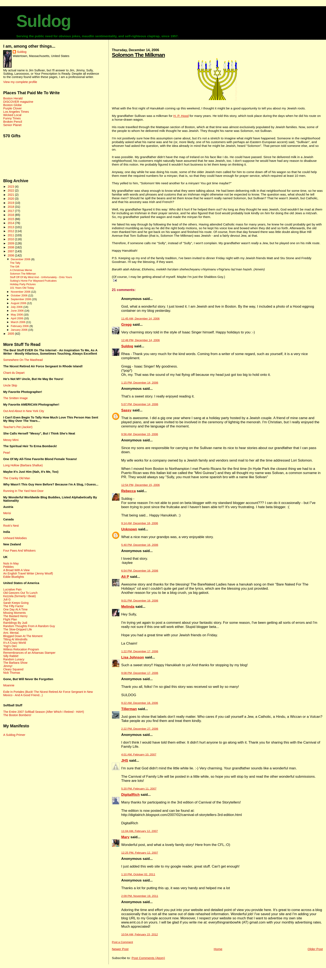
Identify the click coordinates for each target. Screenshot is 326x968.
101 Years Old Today (22, 287)
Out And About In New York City (23, 411)
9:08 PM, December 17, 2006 (139, 673)
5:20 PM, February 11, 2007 (138, 788)
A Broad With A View (16, 570)
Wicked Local (12, 115)
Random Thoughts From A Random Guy (29, 626)
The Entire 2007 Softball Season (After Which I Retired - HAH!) (43, 711)
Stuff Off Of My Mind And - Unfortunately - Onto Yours (41, 277)
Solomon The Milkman (138, 55)
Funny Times (12, 118)
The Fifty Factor (13, 606)
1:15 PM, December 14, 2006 (139, 382)
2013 (11, 227)
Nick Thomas (11, 672)
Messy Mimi (11, 440)
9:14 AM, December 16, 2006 (139, 523)
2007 (11, 251)
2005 (11, 333)
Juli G (7, 599)
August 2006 (19, 303)
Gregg (126, 325)
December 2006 (21, 259)
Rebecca (128, 491)
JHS (124, 761)
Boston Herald (12, 98)
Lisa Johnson (132, 657)
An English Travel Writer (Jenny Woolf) (28, 573)
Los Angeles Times (16, 111)
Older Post (315, 949)
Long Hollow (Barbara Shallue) (23, 465)
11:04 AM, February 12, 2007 (139, 831)
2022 (11, 190)
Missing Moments (14, 612)
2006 (11, 255)
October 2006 (19, 295)
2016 (11, 215)
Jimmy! (7, 666)
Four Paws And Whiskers (19, 550)
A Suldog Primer (14, 735)
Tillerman (129, 709)
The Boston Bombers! (17, 715)
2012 (11, 231)
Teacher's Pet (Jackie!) (17, 427)
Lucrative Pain (12, 589)
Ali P (125, 577)
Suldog (43, 21)
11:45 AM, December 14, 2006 (140, 318)
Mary (125, 837)
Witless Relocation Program (21, 649)
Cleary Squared (13, 669)
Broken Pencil (12, 121)
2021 (11, 194)
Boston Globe (12, 105)
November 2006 (21, 291)
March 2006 (18, 322)
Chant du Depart (13, 372)
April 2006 (17, 318)
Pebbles (8, 566)
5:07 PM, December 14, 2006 (139, 404)
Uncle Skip (10, 385)
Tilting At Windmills (15, 639)
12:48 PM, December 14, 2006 (140, 340)
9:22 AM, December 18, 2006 (139, 702)
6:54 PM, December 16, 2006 (139, 570)
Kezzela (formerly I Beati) (19, 596)
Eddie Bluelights (13, 576)
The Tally (15, 262)
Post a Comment (122, 942)
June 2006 (18, 310)
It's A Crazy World (14, 642)
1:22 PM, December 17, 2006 (139, 651)
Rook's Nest (11, 525)
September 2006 (21, 299)
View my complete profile (20, 82)
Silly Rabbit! (11, 656)
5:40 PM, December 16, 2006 (139, 544)
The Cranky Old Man (16, 478)
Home (218, 949)
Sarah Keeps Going (15, 602)
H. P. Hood (181, 116)
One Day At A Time (15, 609)
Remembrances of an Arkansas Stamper (29, 652)
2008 (11, 247)
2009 (11, 243)
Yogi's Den (10, 646)
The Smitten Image (15, 398)
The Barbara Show (15, 662)
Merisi (7, 513)
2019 (11, 202)
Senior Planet (12, 125)
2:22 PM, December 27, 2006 (139, 728)
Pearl (6, 452)
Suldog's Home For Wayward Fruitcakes (33, 280)
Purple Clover (12, 108)
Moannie (8, 685)
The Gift (14, 266)
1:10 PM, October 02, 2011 (138, 874)
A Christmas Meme (21, 270)
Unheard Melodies (15, 538)
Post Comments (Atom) (148, 958)
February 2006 (20, 326)
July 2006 (17, 306)
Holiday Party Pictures (23, 284)
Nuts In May (11, 563)
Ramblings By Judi (15, 622)
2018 (11, 206)
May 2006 (17, 314)
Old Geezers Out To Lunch (20, 592)
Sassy (126, 410)
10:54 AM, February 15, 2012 (139, 934)
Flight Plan (10, 619)
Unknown (129, 529)
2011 (11, 235)
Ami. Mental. (11, 632)
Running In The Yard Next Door (23, 491)
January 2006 (19, 329)
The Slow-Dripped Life (17, 629)
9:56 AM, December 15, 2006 (139, 434)
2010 (11, 239)
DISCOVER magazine (18, 101)
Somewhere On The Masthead (23, 359)
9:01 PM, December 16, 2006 (139, 600)
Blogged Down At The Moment (22, 636)
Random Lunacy (13, 659)
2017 (11, 211)
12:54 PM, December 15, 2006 (140, 484)
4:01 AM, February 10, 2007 (138, 754)
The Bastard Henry (15, 616)
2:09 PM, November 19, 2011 (139, 895)
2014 (11, 223)
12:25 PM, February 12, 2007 (139, 852)
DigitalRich (130, 795)
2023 (11, 186)
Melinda (127, 607)
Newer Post (120, 949)
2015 (11, 219)
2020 (11, 198)
